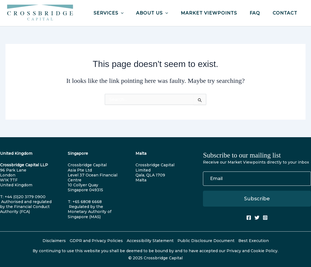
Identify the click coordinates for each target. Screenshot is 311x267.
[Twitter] (257, 217)
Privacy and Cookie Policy (252, 250)
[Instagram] (265, 217)
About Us (152, 13)
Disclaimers (54, 240)
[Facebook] (248, 217)
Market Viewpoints (209, 13)
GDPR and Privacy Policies (96, 240)
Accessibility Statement (150, 240)
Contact (285, 13)
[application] (121, 13)
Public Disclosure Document (205, 240)
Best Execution (253, 240)
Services (109, 13)
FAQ (255, 13)
